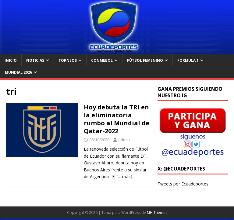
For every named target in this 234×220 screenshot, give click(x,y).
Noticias (35, 60)
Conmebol (102, 60)
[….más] (124, 176)
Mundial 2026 (18, 72)
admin (124, 139)
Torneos (67, 60)
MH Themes (157, 212)
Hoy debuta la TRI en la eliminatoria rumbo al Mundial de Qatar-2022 (116, 119)
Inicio (11, 60)
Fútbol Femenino (145, 60)
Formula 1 (188, 60)
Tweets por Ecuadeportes (183, 184)
